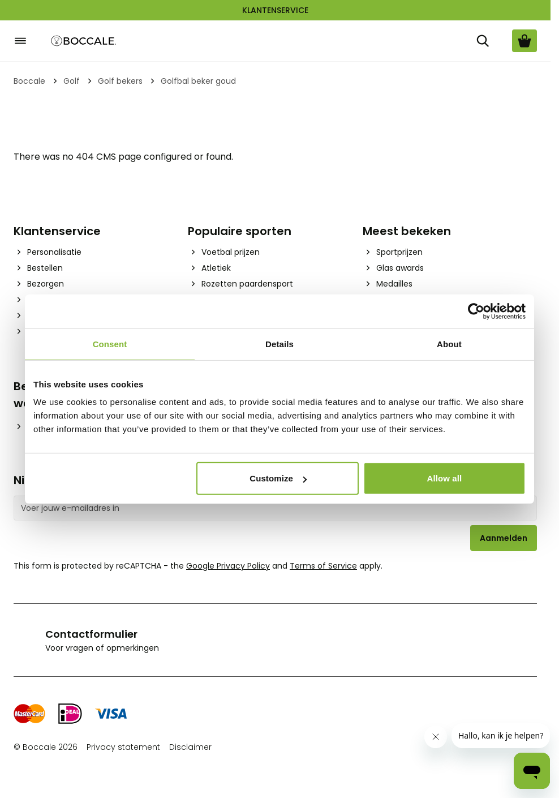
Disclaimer (190, 747)
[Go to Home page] (84, 41)
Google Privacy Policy (228, 565)
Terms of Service (323, 565)
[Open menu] (20, 41)
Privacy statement (123, 747)
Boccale (29, 81)
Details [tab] (279, 343)
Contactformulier (91, 634)
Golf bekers (120, 81)
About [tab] (449, 343)
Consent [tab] (110, 343)
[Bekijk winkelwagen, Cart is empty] (524, 40)
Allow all (444, 478)
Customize (278, 478)
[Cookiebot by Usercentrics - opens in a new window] (476, 310)
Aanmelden (503, 538)
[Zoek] (482, 41)
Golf (71, 81)
